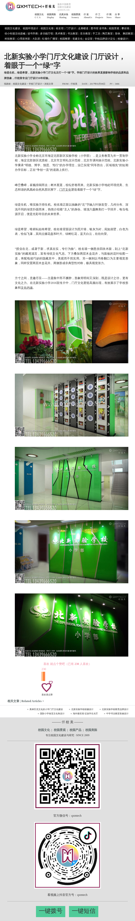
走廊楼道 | (84, 28)
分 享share (117, 16)
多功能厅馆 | (47, 33)
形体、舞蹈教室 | (124, 33)
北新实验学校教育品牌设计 (115, 709)
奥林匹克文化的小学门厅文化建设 (46, 709)
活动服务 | (38, 44)
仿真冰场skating (63, 16)
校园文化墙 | (48, 28)
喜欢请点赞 (47, 694)
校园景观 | (114, 28)
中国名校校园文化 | (56, 44)
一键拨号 (50, 910)
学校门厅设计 (35, 84)
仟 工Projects (99, 16)
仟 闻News (108, 16)
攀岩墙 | (125, 28)
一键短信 (84, 910)
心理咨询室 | (24, 38)
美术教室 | (61, 33)
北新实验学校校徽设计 (82, 709)
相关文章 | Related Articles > (25, 701)
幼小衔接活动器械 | (16, 33)
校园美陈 (91, 730)
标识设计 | (25, 44)
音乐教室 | (86, 33)
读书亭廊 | (33, 33)
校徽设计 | (123, 38)
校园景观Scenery (75, 16)
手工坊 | (97, 33)
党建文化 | (78, 38)
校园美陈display (51, 16)
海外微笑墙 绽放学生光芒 (85, 713)
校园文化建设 (19, 84)
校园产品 (75, 730)
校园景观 (60, 730)
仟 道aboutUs (88, 16)
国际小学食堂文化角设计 (52, 713)
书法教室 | (73, 33)
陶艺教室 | (108, 33)
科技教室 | (10, 38)
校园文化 (44, 730)
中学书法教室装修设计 (117, 713)
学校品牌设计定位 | (105, 38)
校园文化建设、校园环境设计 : (22, 28)
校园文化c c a (39, 16)
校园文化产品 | (76, 44)
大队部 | (36, 38)
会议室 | (89, 38)
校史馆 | (60, 28)
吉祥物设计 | (12, 44)
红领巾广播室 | (50, 38)
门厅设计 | (71, 28)
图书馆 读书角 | (99, 28)
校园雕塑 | (65, 38)
